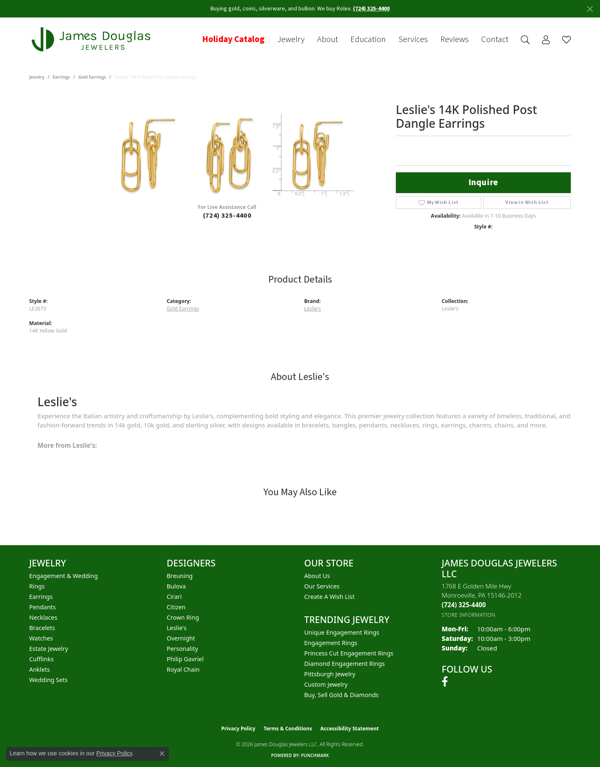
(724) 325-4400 (227, 215)
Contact (494, 39)
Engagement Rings (331, 643)
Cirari (174, 597)
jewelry (37, 77)
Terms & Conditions (288, 728)
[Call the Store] (464, 605)
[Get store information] (468, 614)
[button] (525, 40)
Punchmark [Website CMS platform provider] (315, 755)
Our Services (322, 586)
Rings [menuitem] (37, 586)
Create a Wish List (329, 597)
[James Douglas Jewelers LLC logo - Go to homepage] (92, 39)
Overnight (181, 638)
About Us (317, 576)
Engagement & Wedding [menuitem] (63, 576)
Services (413, 39)
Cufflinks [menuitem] (41, 659)
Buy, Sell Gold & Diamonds (341, 695)
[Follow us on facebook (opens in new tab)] (445, 682)
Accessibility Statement (349, 728)
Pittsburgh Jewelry (329, 674)
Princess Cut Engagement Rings (348, 653)
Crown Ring (183, 617)
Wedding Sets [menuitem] (48, 680)
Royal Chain (183, 669)
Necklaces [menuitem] (43, 617)
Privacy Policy (238, 728)
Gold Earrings (92, 77)
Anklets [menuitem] (39, 669)
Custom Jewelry (326, 684)
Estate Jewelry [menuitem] (48, 649)
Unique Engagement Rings (341, 632)
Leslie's (312, 308)
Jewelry (291, 39)
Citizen (176, 607)
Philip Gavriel (185, 659)
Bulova (176, 586)
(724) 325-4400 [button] (371, 9)
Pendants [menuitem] (42, 607)
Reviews (454, 39)
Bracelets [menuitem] (42, 628)
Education (368, 39)
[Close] (590, 9)
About (327, 39)
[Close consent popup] (162, 753)
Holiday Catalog (233, 39)
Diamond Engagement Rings (344, 664)
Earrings (61, 77)
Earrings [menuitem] (40, 597)
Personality (182, 649)
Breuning (179, 576)
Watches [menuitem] (41, 638)
